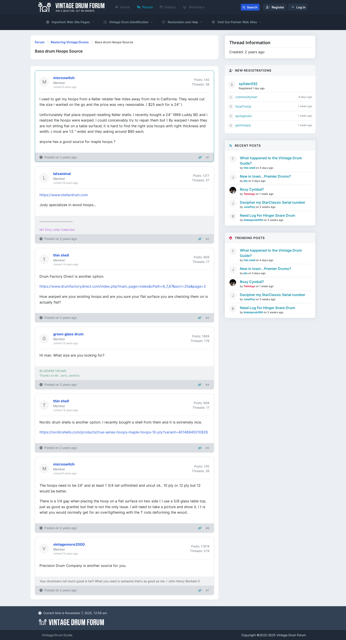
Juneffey (250, 207)
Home (122, 7)
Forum (145, 7)
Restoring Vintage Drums (70, 42)
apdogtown (243, 116)
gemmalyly (243, 125)
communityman (246, 97)
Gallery (168, 7)
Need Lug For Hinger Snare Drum (267, 215)
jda (246, 180)
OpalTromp (243, 106)
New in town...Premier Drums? (265, 176)
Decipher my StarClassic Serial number (272, 202)
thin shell (250, 167)
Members (194, 7)
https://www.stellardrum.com (63, 195)
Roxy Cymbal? (252, 189)
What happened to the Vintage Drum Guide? (271, 160)
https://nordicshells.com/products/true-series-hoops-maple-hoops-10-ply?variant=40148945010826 (123, 432)
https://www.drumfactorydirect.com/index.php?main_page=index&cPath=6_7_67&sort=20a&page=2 (122, 286)
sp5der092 (248, 84)
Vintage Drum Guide (57, 635)
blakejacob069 (254, 220)
